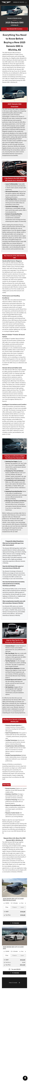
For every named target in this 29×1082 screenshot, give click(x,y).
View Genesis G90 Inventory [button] (14, 29)
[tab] (7, 907)
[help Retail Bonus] (4, 962)
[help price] (4, 915)
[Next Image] (25, 903)
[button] (4, 887)
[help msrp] (4, 911)
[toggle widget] (25, 1078)
